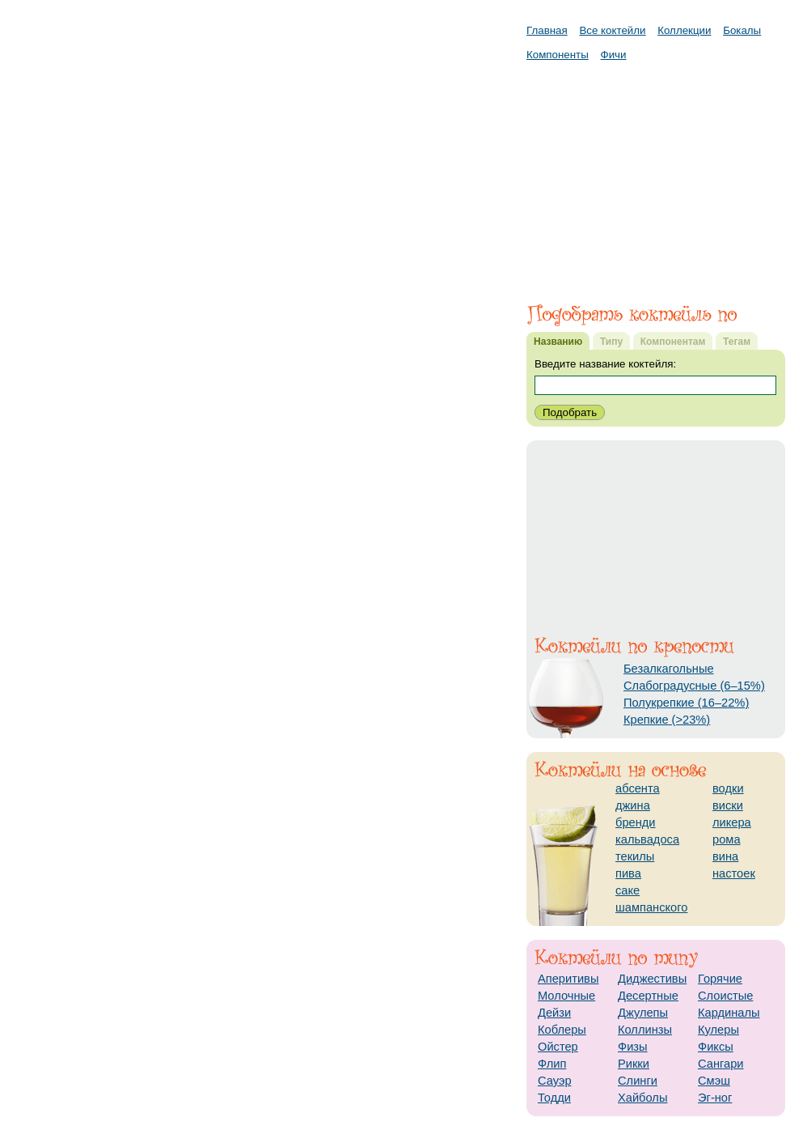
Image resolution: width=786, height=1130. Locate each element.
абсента (637, 788)
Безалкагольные (668, 668)
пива (628, 873)
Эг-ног (715, 1097)
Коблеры (562, 1029)
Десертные (648, 995)
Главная (547, 30)
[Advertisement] (655, 174)
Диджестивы (652, 978)
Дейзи (554, 1012)
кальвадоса (647, 839)
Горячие (720, 978)
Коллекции (684, 30)
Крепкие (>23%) (666, 719)
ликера (731, 822)
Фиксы (715, 1046)
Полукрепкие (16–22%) (686, 702)
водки (728, 788)
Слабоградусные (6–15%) (694, 685)
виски (727, 805)
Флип (552, 1063)
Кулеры (718, 1029)
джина (632, 805)
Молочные (566, 995)
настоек (733, 873)
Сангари (721, 1063)
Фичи (614, 55)
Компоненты (557, 55)
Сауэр (555, 1080)
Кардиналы (729, 1012)
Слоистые (725, 995)
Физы (633, 1046)
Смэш (714, 1080)
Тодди (554, 1097)
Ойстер (558, 1046)
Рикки (633, 1063)
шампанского (651, 907)
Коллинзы (645, 1029)
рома (726, 839)
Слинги (637, 1080)
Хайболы (642, 1097)
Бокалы (742, 30)
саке (627, 890)
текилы (634, 856)
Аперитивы (568, 978)
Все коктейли (612, 30)
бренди (635, 822)
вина (725, 856)
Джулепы (643, 1012)
